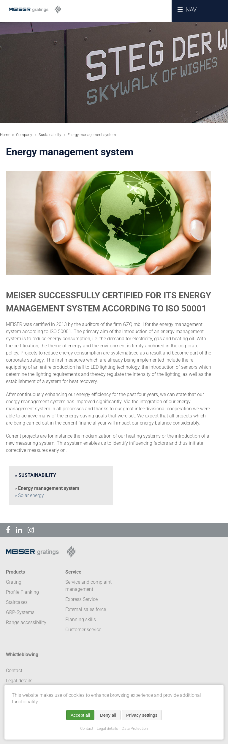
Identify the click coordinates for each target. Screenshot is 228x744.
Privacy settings (141, 715)
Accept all (80, 715)
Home (5, 134)
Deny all (108, 715)
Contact (86, 728)
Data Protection (135, 728)
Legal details (107, 728)
